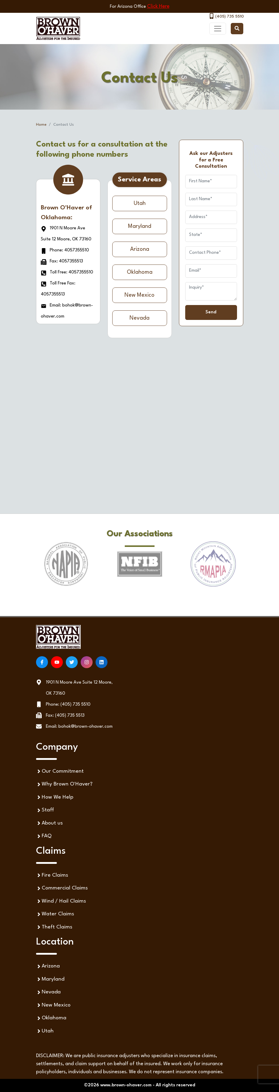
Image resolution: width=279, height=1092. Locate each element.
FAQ (44, 836)
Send (210, 312)
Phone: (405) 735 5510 (68, 704)
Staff (45, 810)
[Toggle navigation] (217, 29)
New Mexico (139, 295)
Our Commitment (60, 771)
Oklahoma (139, 272)
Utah (140, 203)
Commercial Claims (62, 888)
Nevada (139, 318)
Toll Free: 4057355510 (67, 272)
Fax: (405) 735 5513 (65, 715)
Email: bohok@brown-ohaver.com (79, 726)
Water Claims (55, 914)
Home (41, 125)
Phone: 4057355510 (65, 250)
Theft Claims (54, 927)
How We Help (54, 797)
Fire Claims (52, 875)
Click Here (158, 6)
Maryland (139, 226)
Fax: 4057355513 (62, 261)
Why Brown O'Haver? (64, 784)
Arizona (139, 249)
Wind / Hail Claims (61, 901)
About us (49, 823)
